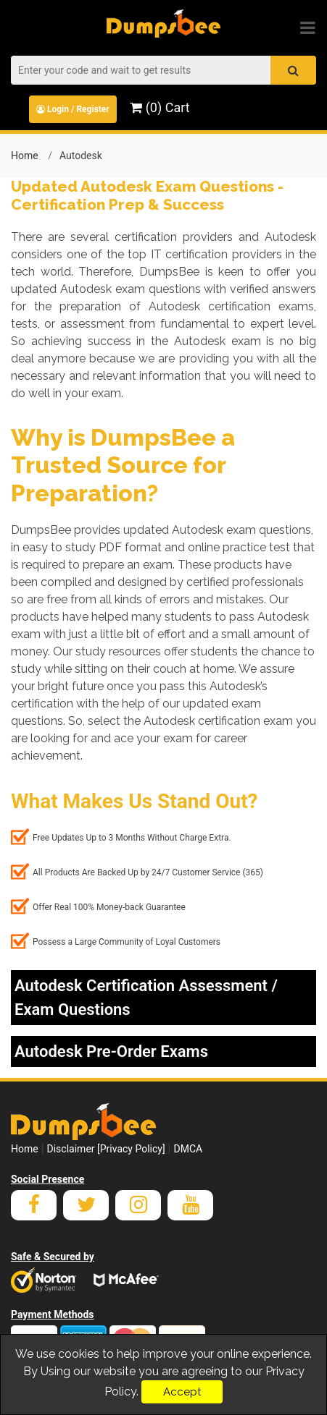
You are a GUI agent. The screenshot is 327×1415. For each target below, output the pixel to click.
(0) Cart (159, 107)
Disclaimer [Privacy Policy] (106, 1149)
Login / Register (72, 109)
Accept (182, 1391)
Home (24, 155)
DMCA (187, 1149)
